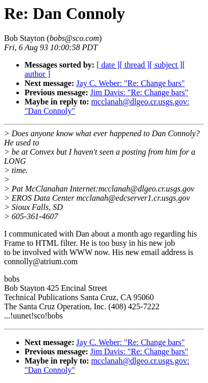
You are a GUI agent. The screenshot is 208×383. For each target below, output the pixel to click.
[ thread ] (135, 64)
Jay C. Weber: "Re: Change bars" (130, 83)
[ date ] (108, 64)
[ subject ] (166, 64)
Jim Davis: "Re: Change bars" (139, 92)
